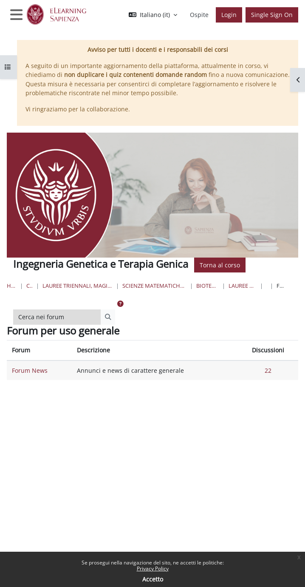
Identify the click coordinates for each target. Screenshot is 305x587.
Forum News (30, 370)
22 (268, 370)
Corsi (29, 285)
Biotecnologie (207, 285)
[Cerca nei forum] (57, 317)
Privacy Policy (153, 568)
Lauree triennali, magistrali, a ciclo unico (77, 285)
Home (12, 285)
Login (229, 15)
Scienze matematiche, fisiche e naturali (154, 285)
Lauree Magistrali (243, 285)
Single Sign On (272, 15)
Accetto (152, 579)
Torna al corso (220, 265)
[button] (153, 15)
